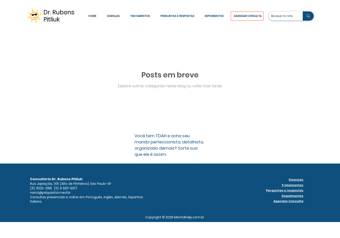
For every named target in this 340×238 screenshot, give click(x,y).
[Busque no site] (282, 16)
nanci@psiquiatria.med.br (50, 192)
